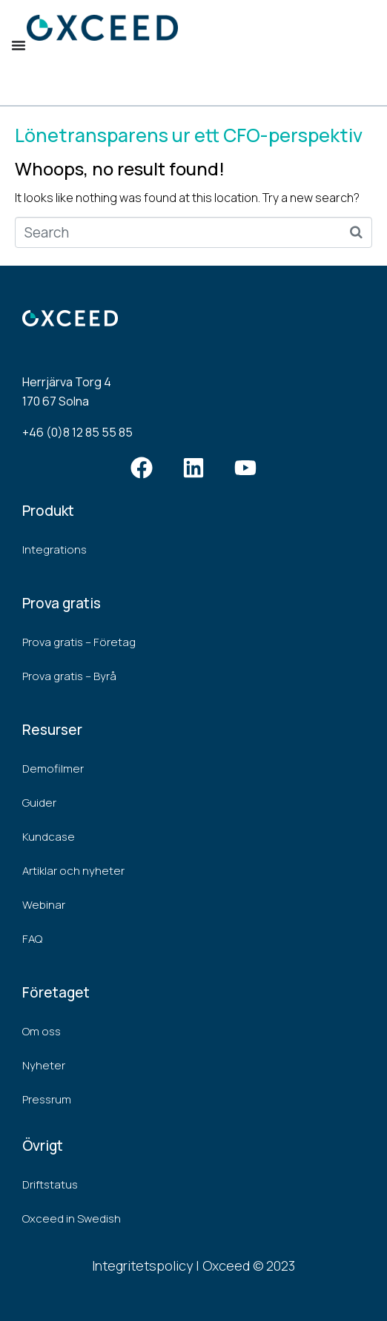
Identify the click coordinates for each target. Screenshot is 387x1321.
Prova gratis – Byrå (69, 676)
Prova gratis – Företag (79, 642)
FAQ (32, 939)
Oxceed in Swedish (71, 1218)
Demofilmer (53, 768)
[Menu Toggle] (18, 45)
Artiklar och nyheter (73, 870)
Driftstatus (50, 1184)
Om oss (41, 1031)
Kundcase (48, 836)
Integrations (54, 549)
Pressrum (46, 1099)
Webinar (43, 904)
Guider (39, 802)
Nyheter (43, 1065)
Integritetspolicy (142, 1265)
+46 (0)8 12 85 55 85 (77, 432)
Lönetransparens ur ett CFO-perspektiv (189, 135)
